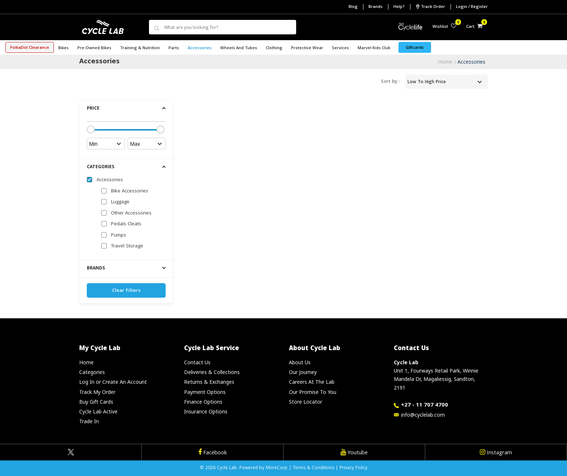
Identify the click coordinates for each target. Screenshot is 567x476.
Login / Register (472, 7)
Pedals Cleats (126, 224)
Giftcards (415, 47)
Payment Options (205, 391)
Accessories (471, 61)
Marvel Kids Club (374, 48)
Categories (92, 372)
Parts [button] (174, 48)
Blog (353, 7)
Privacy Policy (353, 468)
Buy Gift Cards (96, 401)
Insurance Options (205, 411)
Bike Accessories (129, 191)
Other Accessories (131, 213)
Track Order (430, 7)
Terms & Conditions (313, 468)
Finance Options (203, 401)
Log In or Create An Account (113, 381)
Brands (375, 7)
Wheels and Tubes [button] (238, 48)
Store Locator (305, 401)
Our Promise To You (312, 391)
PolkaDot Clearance (29, 47)
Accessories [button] (200, 48)
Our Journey (303, 372)
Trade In (89, 421)
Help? (399, 7)
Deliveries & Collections (212, 372)
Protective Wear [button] (307, 48)
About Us (300, 362)
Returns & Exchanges (209, 381)
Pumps (118, 235)
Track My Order (97, 391)
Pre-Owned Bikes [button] (94, 48)
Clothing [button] (274, 48)
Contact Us (197, 362)
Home (445, 61)
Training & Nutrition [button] (140, 48)
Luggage (120, 202)
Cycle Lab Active (98, 411)
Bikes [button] (63, 48)
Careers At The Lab (311, 381)
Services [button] (340, 48)
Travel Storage (127, 246)
